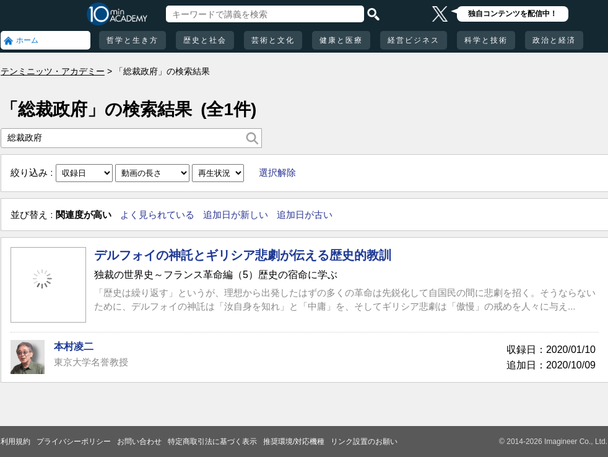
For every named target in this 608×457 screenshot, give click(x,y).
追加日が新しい (235, 214)
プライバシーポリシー (74, 441)
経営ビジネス (414, 40)
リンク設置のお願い (364, 441)
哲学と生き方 (132, 40)
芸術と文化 (273, 40)
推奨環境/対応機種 (293, 441)
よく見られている (157, 214)
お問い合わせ (139, 441)
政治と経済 (554, 40)
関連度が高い (83, 214)
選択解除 (277, 172)
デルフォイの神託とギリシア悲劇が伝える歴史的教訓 (242, 255)
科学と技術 (486, 40)
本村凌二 (73, 346)
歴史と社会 (205, 40)
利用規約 (15, 441)
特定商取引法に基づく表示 (212, 441)
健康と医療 (341, 40)
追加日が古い (304, 214)
